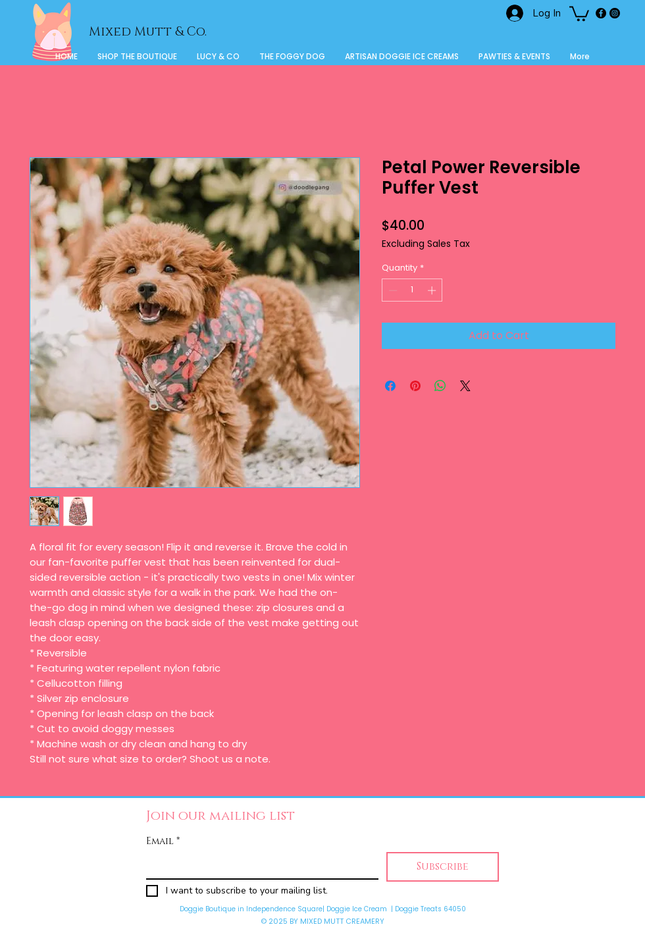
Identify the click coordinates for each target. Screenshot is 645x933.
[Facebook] (601, 13)
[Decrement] (392, 290)
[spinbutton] (412, 290)
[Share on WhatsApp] (440, 386)
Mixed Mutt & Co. (148, 32)
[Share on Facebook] (390, 386)
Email (163, 841)
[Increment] (433, 290)
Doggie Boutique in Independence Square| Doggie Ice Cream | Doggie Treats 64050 (323, 909)
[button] (579, 13)
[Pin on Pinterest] (415, 386)
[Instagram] (614, 13)
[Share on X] (465, 386)
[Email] (258, 865)
